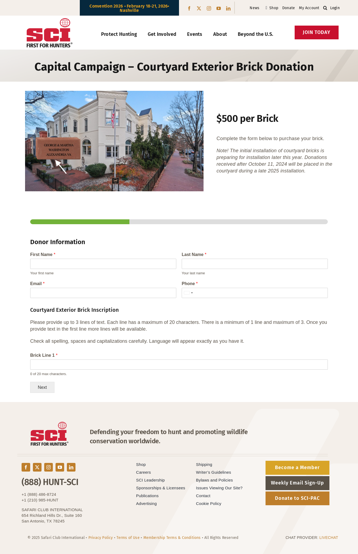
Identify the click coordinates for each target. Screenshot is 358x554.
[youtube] (218, 8)
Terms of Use (128, 537)
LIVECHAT (328, 537)
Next (42, 387)
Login (335, 8)
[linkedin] (228, 8)
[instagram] (209, 8)
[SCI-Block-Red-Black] (50, 20)
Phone (190, 283)
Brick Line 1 (43, 355)
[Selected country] (188, 293)
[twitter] (199, 8)
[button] (325, 8)
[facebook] (189, 8)
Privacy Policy (100, 537)
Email (37, 283)
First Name (42, 254)
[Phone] (255, 293)
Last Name (194, 254)
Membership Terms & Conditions (172, 537)
